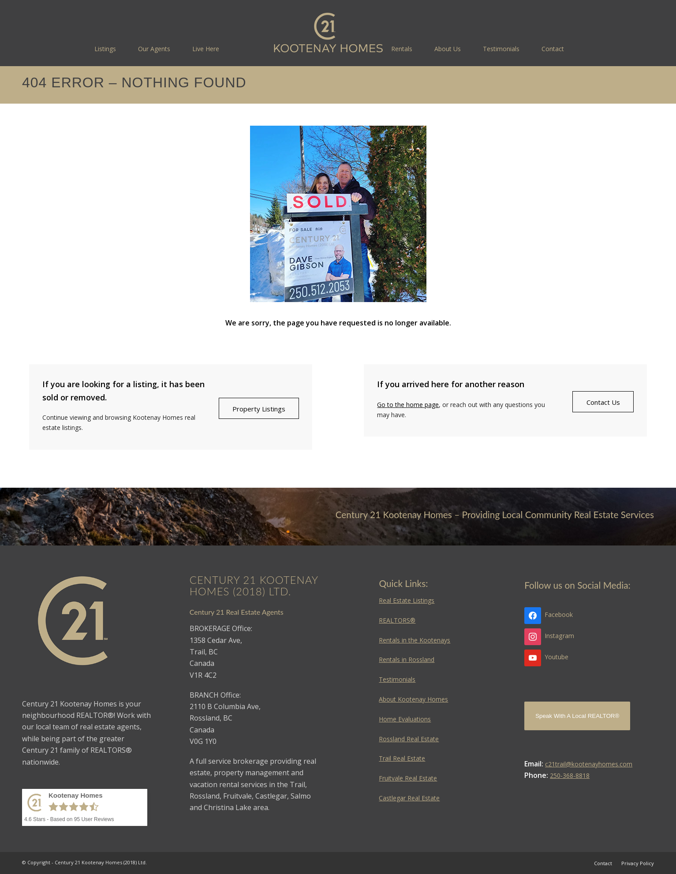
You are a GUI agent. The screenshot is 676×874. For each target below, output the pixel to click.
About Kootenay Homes (413, 699)
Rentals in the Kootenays (414, 640)
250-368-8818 (570, 775)
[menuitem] (105, 48)
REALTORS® (397, 620)
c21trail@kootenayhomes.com (588, 764)
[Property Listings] (259, 408)
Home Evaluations (405, 719)
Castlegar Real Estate (409, 798)
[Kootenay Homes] (328, 33)
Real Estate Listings (406, 600)
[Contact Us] (603, 401)
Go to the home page (408, 404)
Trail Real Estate (402, 758)
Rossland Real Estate (409, 739)
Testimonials (397, 679)
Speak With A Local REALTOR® (577, 716)
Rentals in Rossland (406, 659)
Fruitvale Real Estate (408, 778)
